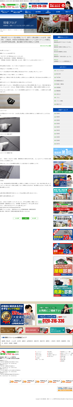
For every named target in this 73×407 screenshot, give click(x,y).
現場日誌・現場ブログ (52, 354)
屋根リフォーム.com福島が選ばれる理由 (16, 12)
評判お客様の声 (48, 12)
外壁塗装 (58, 87)
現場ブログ (68, 11)
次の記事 (17, 218)
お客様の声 (50, 353)
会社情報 (58, 11)
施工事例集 (38, 11)
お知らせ (58, 94)
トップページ (38, 351)
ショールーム (38, 356)
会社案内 (38, 357)
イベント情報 (59, 100)
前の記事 (34, 218)
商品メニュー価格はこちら (28, 12)
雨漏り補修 (63, 356)
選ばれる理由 (38, 354)
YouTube (58, 77)
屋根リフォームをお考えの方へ (5, 12)
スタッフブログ (60, 70)
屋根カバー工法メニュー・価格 (67, 353)
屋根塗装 (58, 90)
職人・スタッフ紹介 (40, 359)
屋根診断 (62, 361)
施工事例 (50, 351)
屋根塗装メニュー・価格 (65, 351)
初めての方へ (38, 353)
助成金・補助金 (60, 84)
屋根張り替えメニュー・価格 (66, 354)
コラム (57, 97)
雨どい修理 (63, 357)
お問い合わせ (50, 356)
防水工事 (58, 74)
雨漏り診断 (63, 359)
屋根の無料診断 (31, 330)
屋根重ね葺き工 (60, 80)
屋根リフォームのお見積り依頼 (7, 330)
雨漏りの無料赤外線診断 (56, 330)
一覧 (25, 218)
